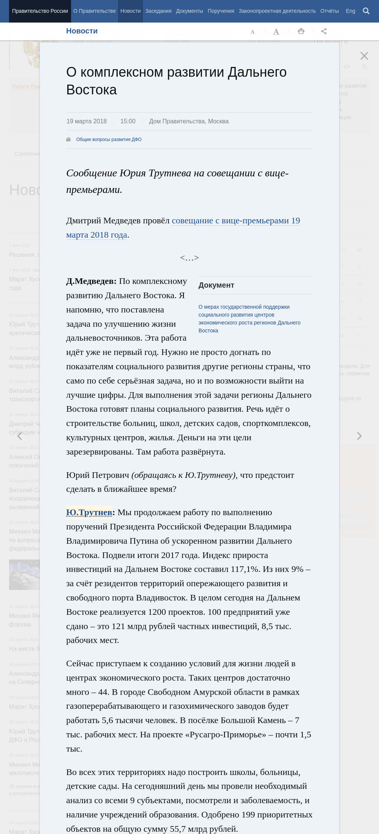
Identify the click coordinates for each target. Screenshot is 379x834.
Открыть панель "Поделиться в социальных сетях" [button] (325, 32)
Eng (350, 11)
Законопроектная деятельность (277, 11)
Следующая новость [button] (20, 436)
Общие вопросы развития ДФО (109, 139)
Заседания (158, 11)
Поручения (221, 11)
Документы (189, 11)
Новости (130, 11)
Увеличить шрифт (277, 32)
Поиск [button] (367, 11)
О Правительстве (94, 11)
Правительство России (40, 11)
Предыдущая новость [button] (359, 436)
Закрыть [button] (370, 61)
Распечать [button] (301, 32)
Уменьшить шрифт (253, 32)
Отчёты (329, 11)
